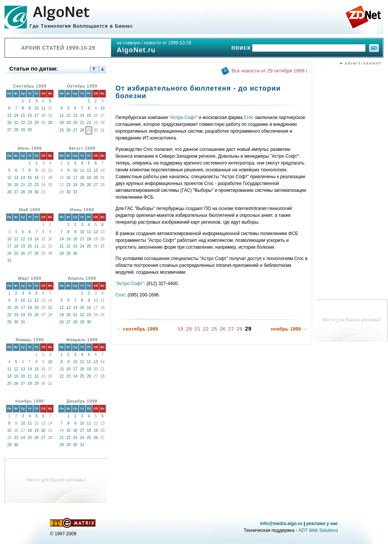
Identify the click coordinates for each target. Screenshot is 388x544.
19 (68, 123)
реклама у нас (322, 523)
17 (36, 115)
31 (75, 192)
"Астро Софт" (183, 117)
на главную (128, 42)
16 (30, 115)
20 (9, 123)
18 (61, 123)
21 (16, 123)
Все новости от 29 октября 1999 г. (270, 71)
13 (9, 115)
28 (16, 130)
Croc (248, 117)
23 (30, 123)
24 (36, 123)
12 (68, 115)
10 (36, 108)
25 (61, 130)
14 (16, 115)
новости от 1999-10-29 (167, 42)
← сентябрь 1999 (137, 329)
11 (43, 108)
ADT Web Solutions (318, 530)
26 (50, 123)
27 (9, 130)
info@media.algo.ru (281, 523)
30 (30, 130)
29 (23, 130)
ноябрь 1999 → (289, 329)
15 (23, 115)
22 (23, 123)
